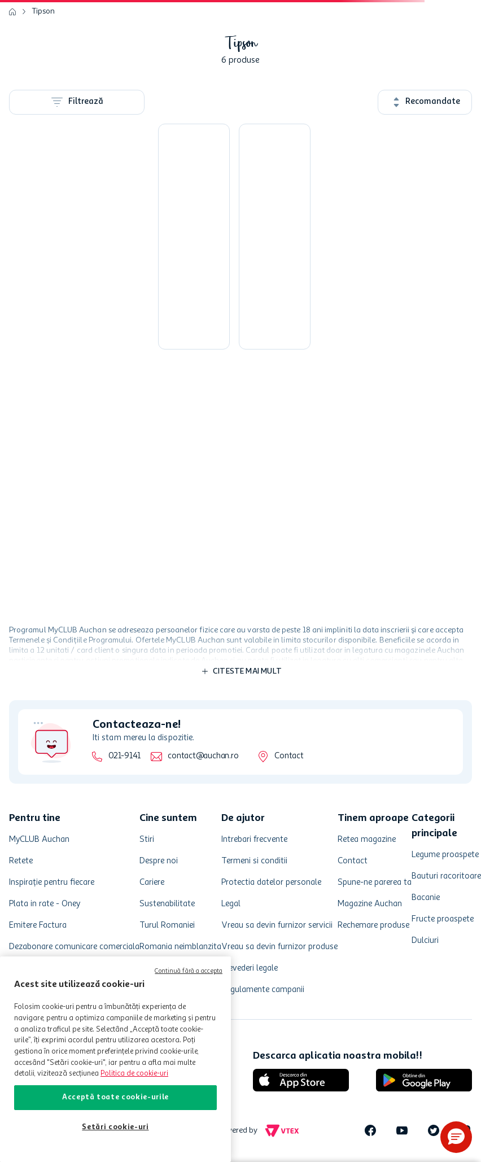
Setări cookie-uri (115, 1127)
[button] (456, 1137)
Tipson (43, 11)
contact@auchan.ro (203, 756)
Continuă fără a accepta (188, 971)
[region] (115, 1059)
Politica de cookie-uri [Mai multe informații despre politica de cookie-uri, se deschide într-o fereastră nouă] (134, 1073)
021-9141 (124, 756)
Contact (288, 756)
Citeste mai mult (247, 671)
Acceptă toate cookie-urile (115, 1097)
